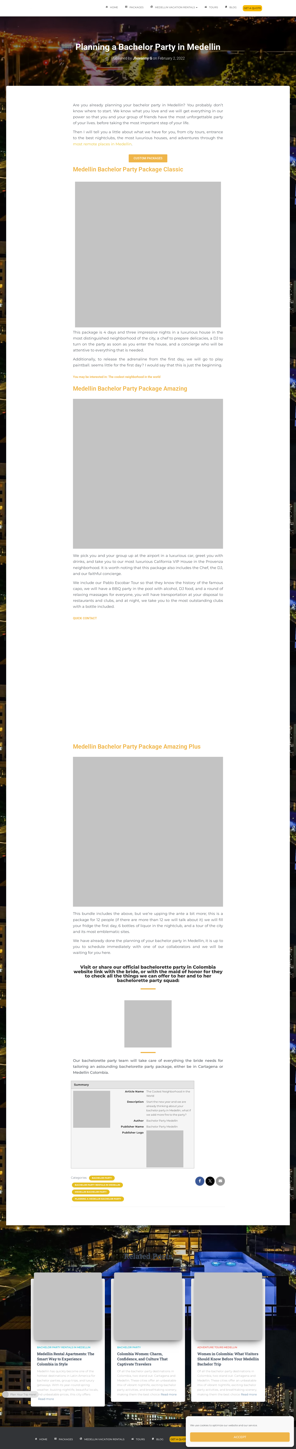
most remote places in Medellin (102, 144)
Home (111, 8)
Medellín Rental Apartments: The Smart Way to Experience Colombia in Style (65, 1358)
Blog (230, 8)
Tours (211, 8)
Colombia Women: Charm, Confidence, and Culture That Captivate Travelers (142, 1358)
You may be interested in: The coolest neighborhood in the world (116, 377)
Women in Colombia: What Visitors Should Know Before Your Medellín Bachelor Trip (228, 1358)
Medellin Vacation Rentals (174, 8)
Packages (133, 8)
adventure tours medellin (217, 1347)
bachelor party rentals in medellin (97, 1185)
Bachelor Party (102, 1178)
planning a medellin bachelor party (98, 1199)
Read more (46, 1399)
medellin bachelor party (91, 1192)
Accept (240, 1437)
